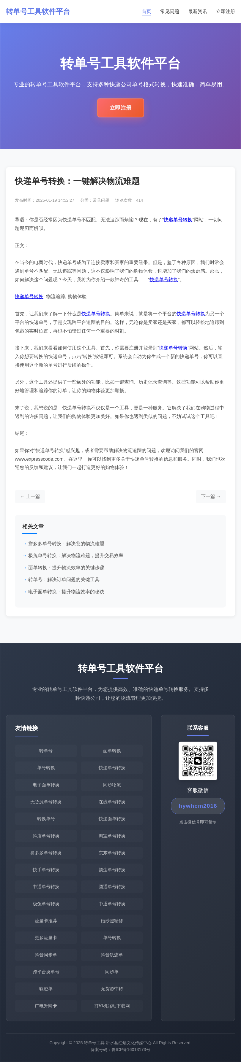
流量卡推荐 (46, 920)
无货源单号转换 (46, 801)
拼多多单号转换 (46, 852)
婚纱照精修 (112, 920)
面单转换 (112, 750)
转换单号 (46, 818)
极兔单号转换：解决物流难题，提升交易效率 (75, 555)
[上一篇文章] (30, 496)
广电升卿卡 (46, 1005)
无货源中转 (112, 988)
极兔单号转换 (46, 903)
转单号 (46, 750)
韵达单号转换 (112, 869)
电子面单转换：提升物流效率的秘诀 (66, 591)
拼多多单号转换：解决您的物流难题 (66, 543)
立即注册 (225, 11)
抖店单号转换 (46, 835)
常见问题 (169, 11)
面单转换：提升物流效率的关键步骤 (66, 567)
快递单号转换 (178, 219)
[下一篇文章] (211, 496)
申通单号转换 (46, 886)
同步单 (112, 971)
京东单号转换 (112, 852)
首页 (146, 11)
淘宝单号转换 (112, 835)
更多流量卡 (46, 937)
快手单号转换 (46, 869)
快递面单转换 (112, 818)
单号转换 (46, 767)
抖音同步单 (46, 954)
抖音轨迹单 (112, 954)
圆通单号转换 (112, 886)
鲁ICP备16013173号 (130, 1052)
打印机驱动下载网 (112, 1005)
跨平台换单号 (46, 971)
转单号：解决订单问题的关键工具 (64, 579)
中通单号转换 (112, 903)
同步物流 (112, 784)
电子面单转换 (46, 784)
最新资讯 (197, 11)
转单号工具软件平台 (38, 11)
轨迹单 (46, 988)
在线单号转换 (112, 801)
